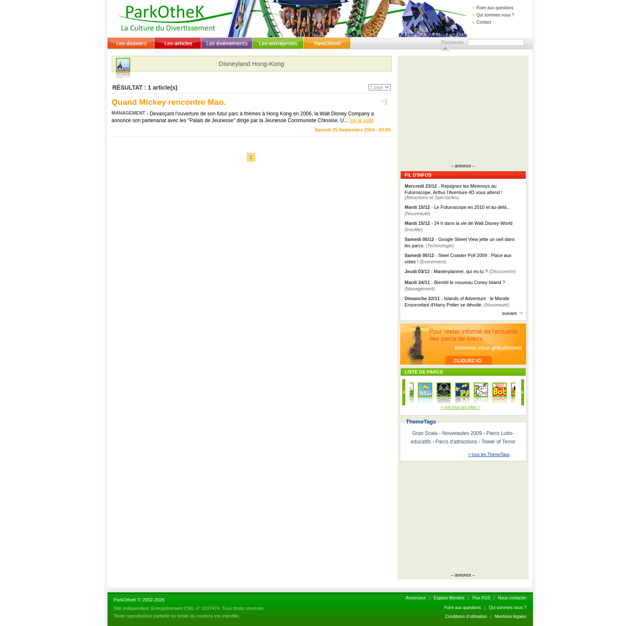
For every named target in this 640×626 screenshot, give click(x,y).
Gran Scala (424, 433)
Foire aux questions (493, 7)
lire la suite (361, 120)
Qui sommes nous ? (493, 15)
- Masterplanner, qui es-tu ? (460, 271)
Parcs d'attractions (456, 442)
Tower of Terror (498, 442)
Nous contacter (512, 598)
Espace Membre (449, 598)
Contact (481, 22)
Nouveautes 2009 (462, 433)
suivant (512, 313)
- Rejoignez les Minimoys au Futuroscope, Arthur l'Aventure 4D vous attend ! (454, 191)
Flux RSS (481, 598)
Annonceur (416, 598)
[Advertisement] (463, 111)
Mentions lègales (510, 616)
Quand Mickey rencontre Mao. (169, 102)
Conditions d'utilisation (466, 616)
